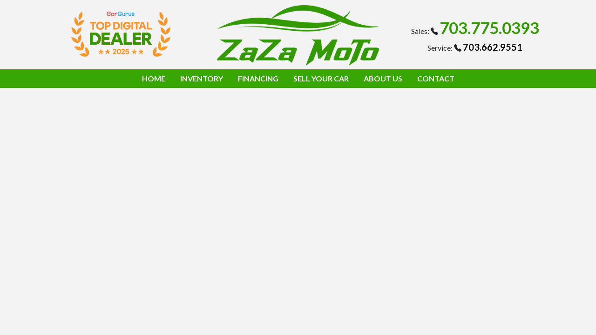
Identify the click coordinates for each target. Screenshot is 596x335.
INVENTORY (201, 78)
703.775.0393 (489, 27)
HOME (153, 78)
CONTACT (435, 78)
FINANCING (258, 78)
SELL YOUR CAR (321, 78)
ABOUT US (383, 78)
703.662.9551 (492, 47)
